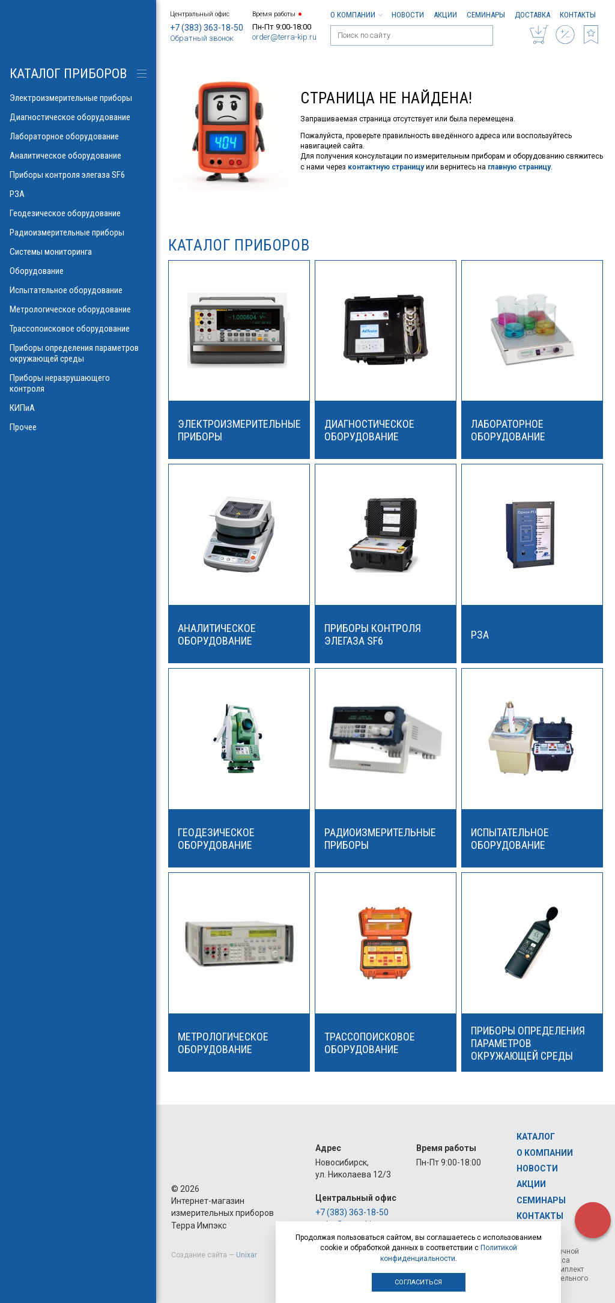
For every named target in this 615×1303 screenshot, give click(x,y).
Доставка (532, 14)
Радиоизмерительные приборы (78, 232)
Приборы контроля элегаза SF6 (78, 174)
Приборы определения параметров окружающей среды (78, 353)
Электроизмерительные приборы (78, 98)
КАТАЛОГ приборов (68, 73)
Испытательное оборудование (78, 290)
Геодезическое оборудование (78, 213)
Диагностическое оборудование (78, 117)
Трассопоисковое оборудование (78, 328)
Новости (408, 14)
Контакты (578, 14)
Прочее (78, 427)
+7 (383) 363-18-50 (206, 27)
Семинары (486, 14)
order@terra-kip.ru (284, 36)
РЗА (78, 194)
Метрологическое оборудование (78, 309)
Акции (445, 14)
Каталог (536, 1136)
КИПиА (78, 407)
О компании (356, 14)
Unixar (246, 1255)
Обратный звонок (202, 38)
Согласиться (418, 1282)
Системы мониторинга (78, 251)
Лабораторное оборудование (78, 136)
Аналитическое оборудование (78, 155)
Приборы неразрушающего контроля (78, 383)
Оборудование (78, 271)
